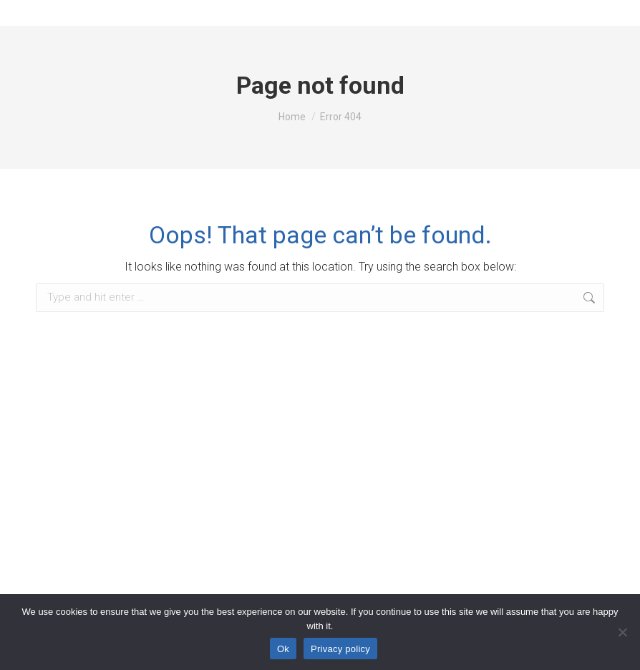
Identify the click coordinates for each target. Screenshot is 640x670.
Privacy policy (340, 649)
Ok (283, 649)
